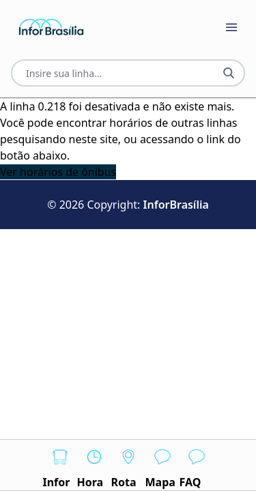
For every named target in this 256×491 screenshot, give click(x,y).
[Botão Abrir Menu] (231, 27)
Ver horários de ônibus (58, 171)
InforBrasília (176, 204)
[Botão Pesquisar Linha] (228, 73)
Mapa (162, 465)
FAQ (197, 465)
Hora (94, 465)
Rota (128, 465)
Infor (60, 465)
